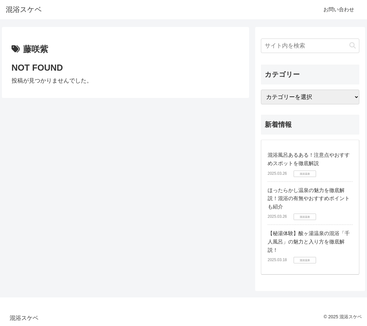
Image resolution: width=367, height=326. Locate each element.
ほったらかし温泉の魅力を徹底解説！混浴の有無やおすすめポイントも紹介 (309, 198)
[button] (352, 45)
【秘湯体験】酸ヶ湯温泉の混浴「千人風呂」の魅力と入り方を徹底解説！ (309, 241)
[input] (310, 46)
